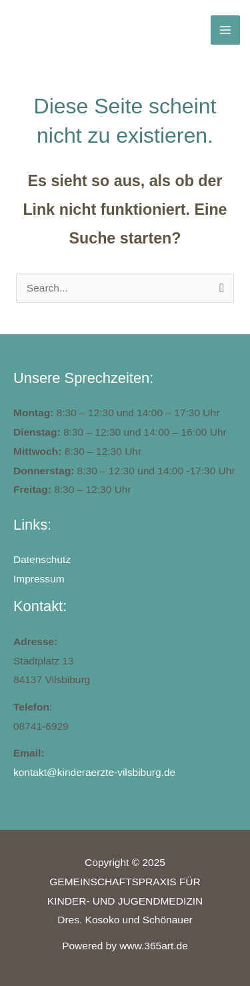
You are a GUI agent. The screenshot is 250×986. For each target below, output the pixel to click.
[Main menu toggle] (225, 29)
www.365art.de (153, 945)
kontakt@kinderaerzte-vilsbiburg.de (94, 772)
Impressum (39, 578)
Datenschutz (42, 559)
